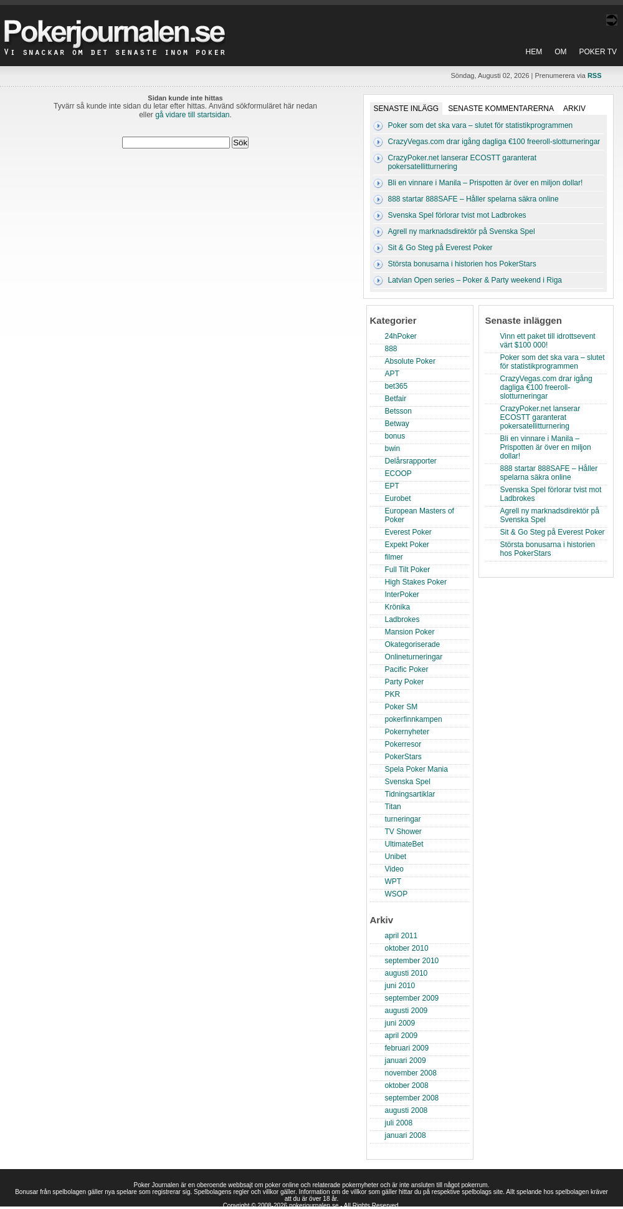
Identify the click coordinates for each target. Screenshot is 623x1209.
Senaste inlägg (406, 108)
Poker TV (598, 51)
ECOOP (398, 473)
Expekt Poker (407, 544)
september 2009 (412, 998)
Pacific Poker (407, 669)
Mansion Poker (410, 632)
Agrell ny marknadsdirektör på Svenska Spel (461, 231)
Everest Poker (408, 532)
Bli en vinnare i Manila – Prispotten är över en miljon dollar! (485, 182)
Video (394, 869)
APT (392, 373)
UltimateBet (404, 844)
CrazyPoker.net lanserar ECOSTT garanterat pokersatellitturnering (540, 417)
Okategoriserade (412, 644)
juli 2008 (399, 1123)
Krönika (398, 607)
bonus (395, 436)
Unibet (396, 856)
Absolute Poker (410, 361)
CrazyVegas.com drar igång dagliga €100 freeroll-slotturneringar (494, 141)
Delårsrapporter (411, 461)
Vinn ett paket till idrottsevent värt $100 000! (548, 340)
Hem (534, 51)
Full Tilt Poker (407, 569)
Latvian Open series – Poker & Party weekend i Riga (475, 280)
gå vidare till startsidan (192, 114)
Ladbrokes (402, 619)
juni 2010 (400, 985)
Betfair (396, 398)
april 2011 (401, 935)
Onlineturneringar (414, 657)
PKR (393, 694)
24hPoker (401, 336)
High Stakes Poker (416, 582)
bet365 (396, 386)
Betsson (398, 411)
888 (391, 348)
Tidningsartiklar (410, 794)
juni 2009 (400, 1023)
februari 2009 (407, 1048)
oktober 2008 (407, 1085)
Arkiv (574, 108)
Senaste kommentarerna (501, 108)
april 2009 (401, 1035)
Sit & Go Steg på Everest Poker (440, 247)
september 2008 (412, 1098)
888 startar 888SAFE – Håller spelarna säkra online (473, 199)
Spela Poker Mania (416, 769)
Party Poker (404, 681)
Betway (397, 423)
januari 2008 (405, 1135)
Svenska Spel (407, 781)
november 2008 (411, 1073)
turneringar (403, 819)
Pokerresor (403, 744)
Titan (393, 806)
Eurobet (398, 498)
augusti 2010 (406, 973)
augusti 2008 (406, 1110)
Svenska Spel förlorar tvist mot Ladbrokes (457, 215)
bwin (393, 448)
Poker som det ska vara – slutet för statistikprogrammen (480, 125)
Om (560, 51)
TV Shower (403, 831)
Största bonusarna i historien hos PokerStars (462, 264)
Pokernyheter (407, 731)
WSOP (396, 894)
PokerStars (403, 756)
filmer (394, 557)
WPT (393, 881)
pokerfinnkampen (413, 719)
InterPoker (402, 594)
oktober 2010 (407, 948)
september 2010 (412, 960)
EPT (392, 486)
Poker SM (401, 706)
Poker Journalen (117, 27)
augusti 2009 (406, 1010)
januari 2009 (405, 1060)
